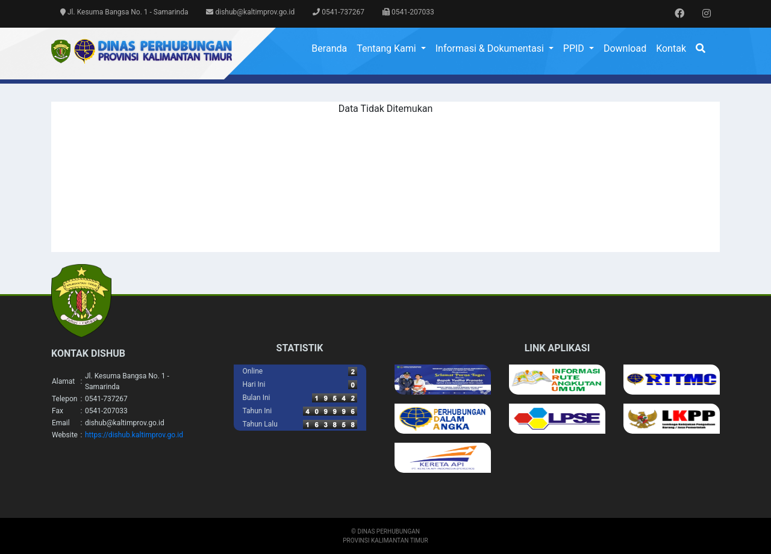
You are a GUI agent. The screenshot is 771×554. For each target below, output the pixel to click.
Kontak (671, 48)
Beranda (329, 48)
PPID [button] (575, 48)
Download (625, 48)
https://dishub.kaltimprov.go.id (134, 435)
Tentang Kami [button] (387, 48)
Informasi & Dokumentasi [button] (490, 48)
